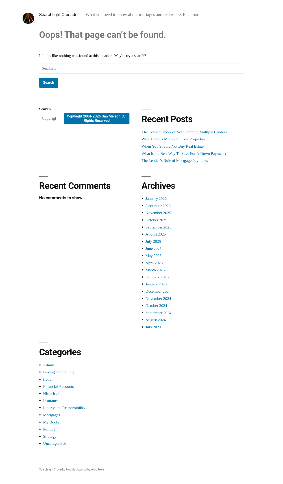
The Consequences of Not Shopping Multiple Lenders (184, 132)
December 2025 (158, 205)
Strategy (49, 436)
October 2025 (156, 220)
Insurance (51, 400)
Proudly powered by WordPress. (85, 469)
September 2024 (158, 312)
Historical (51, 393)
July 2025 (153, 241)
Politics (49, 429)
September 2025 (158, 227)
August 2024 (155, 319)
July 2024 (153, 327)
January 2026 (156, 198)
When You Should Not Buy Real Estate (173, 146)
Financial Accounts (58, 386)
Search (45, 109)
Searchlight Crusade (58, 14)
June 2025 (153, 248)
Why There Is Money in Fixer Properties (174, 139)
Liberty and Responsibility (64, 407)
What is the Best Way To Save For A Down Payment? (184, 153)
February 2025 (157, 277)
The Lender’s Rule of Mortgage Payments (175, 160)
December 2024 (158, 291)
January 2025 (156, 284)
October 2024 (156, 305)
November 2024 (158, 298)
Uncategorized (54, 443)
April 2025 (154, 262)
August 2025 (155, 234)
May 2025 (153, 255)
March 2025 (155, 269)
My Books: (52, 422)
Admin (48, 365)
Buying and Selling (58, 372)
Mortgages (51, 415)
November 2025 (158, 212)
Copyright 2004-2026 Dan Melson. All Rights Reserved (97, 118)
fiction (48, 379)
